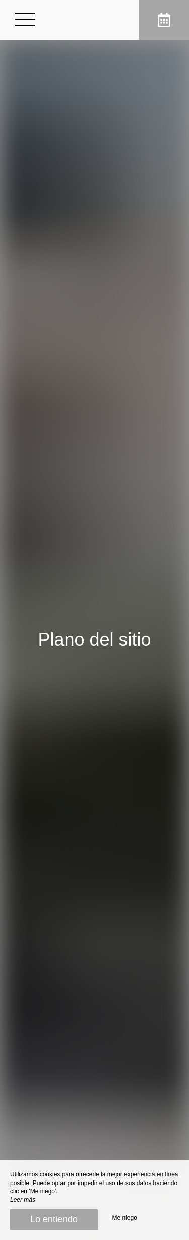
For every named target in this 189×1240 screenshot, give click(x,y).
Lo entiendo (54, 1219)
